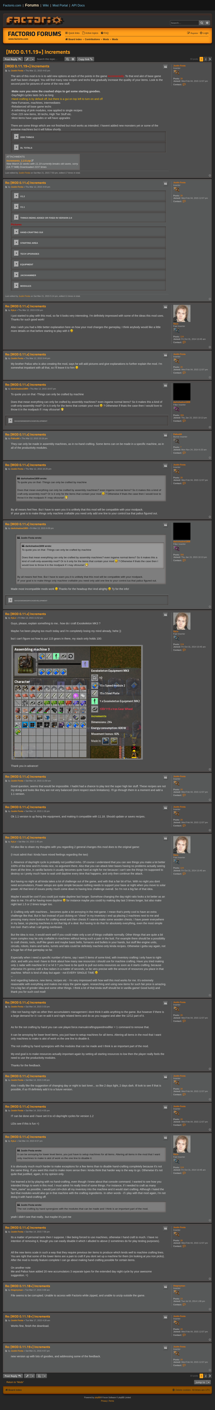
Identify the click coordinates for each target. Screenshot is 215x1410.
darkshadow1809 (181, 402)
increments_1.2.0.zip (18, 160)
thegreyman (179, 1286)
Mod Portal (60, 5)
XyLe (175, 324)
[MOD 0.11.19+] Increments (38, 52)
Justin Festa (179, 66)
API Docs (78, 5)
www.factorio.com (18, 39)
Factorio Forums (34, 33)
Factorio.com (12, 5)
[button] (210, 59)
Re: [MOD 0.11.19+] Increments (27, 1347)
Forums (32, 5)
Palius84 (177, 434)
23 (181, 1299)
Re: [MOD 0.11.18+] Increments (27, 1286)
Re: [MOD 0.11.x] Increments (25, 183)
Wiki (46, 5)
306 (182, 415)
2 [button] (205, 59)
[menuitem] (90, 33)
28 (181, 78)
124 (182, 336)
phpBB (98, 1397)
